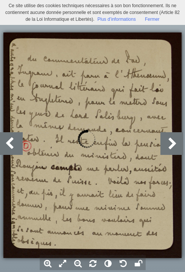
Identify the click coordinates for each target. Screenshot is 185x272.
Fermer (152, 19)
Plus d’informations (117, 19)
